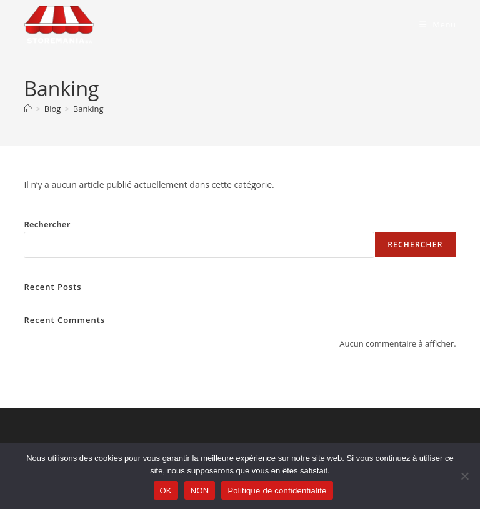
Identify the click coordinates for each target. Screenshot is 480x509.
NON (200, 490)
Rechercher (47, 224)
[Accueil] (28, 108)
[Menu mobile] (437, 24)
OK (166, 490)
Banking (88, 108)
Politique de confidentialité (277, 490)
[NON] (464, 476)
